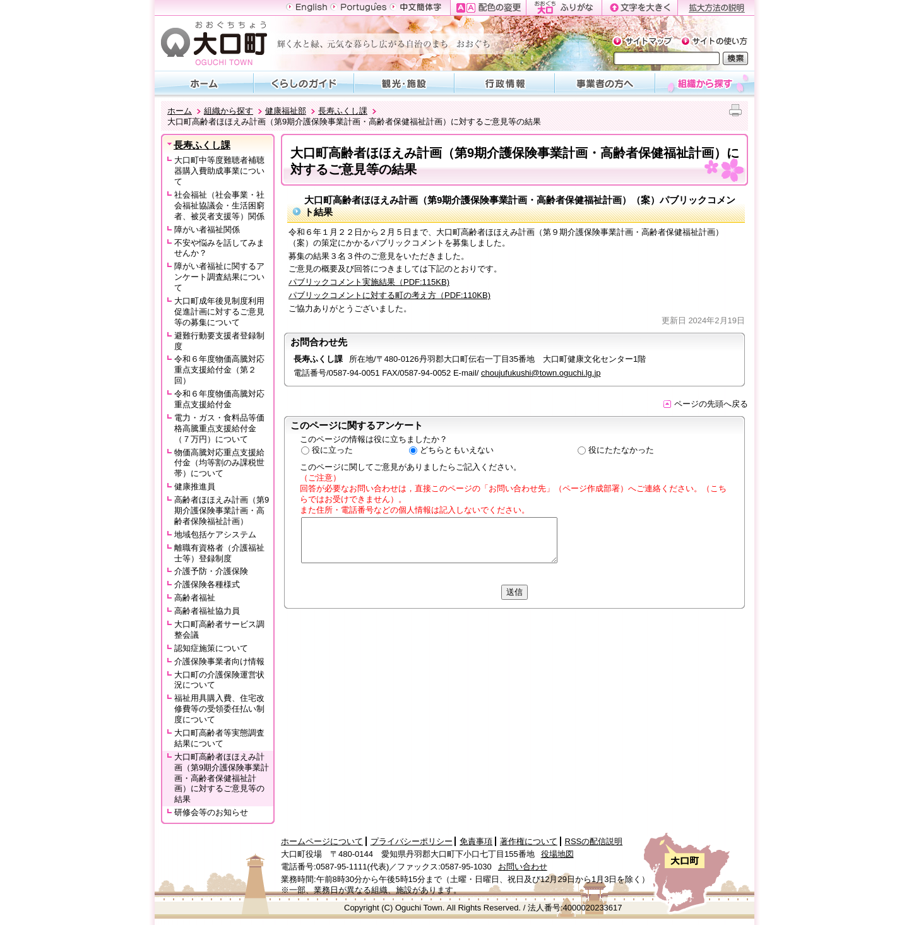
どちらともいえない (457, 450)
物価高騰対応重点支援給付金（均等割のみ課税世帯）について (219, 463)
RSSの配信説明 (594, 841)
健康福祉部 (285, 111)
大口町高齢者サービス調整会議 (219, 629)
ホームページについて (322, 841)
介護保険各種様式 (207, 584)
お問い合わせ (522, 866)
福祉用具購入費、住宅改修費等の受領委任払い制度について (219, 708)
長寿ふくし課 (342, 111)
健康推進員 (194, 486)
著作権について (528, 841)
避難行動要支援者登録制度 (219, 341)
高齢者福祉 (194, 597)
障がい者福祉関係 (207, 229)
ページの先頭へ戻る (705, 404)
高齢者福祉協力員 (207, 611)
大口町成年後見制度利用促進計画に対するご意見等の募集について (219, 311)
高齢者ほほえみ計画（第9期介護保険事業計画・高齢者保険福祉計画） (221, 510)
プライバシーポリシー (412, 841)
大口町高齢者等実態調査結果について (219, 738)
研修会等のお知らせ (211, 812)
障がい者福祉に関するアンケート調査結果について (219, 276)
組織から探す (228, 111)
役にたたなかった (621, 450)
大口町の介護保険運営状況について (219, 680)
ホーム (179, 111)
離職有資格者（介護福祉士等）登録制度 (219, 553)
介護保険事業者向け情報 (219, 661)
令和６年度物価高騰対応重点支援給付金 (219, 399)
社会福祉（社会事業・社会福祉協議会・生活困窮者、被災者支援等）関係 (219, 205)
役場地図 (557, 854)
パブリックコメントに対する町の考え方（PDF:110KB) (389, 295)
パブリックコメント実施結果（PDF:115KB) (368, 282)
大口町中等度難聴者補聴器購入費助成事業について (219, 170)
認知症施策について (211, 648)
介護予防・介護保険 (211, 571)
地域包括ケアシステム (215, 534)
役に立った (332, 450)
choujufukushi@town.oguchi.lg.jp (541, 373)
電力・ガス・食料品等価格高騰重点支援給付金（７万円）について (219, 428)
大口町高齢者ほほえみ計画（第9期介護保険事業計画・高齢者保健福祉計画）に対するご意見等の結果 (221, 778)
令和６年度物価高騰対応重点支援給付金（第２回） (219, 369)
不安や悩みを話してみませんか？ (219, 248)
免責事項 (476, 841)
